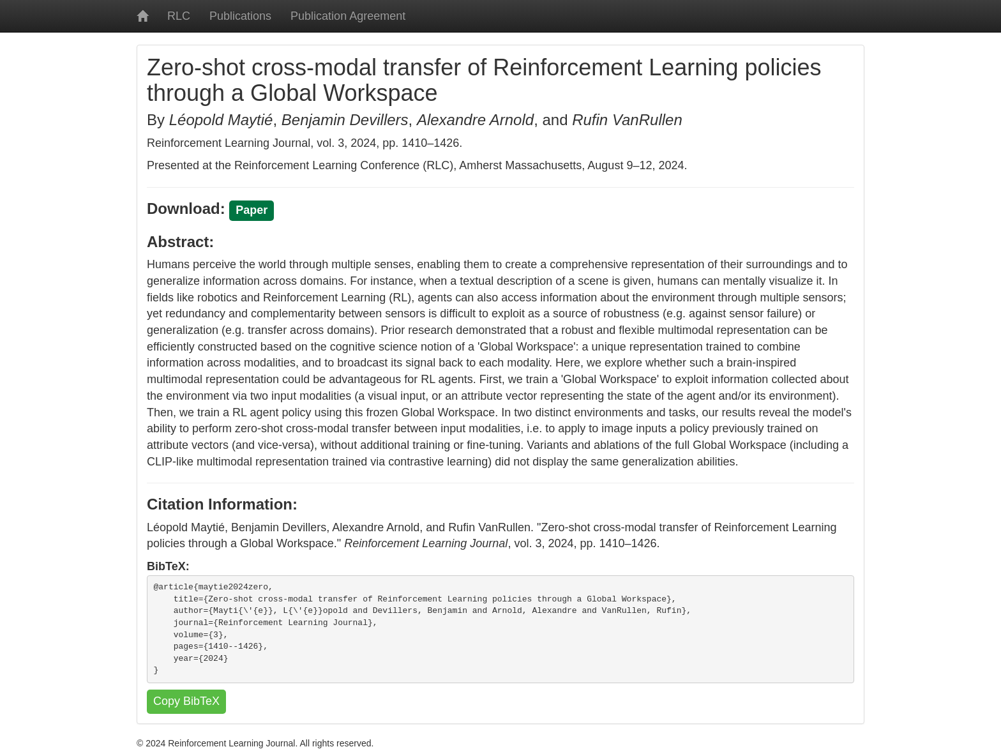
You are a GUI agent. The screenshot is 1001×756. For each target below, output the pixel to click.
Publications (240, 16)
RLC (178, 16)
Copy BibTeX (186, 701)
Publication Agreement (347, 16)
